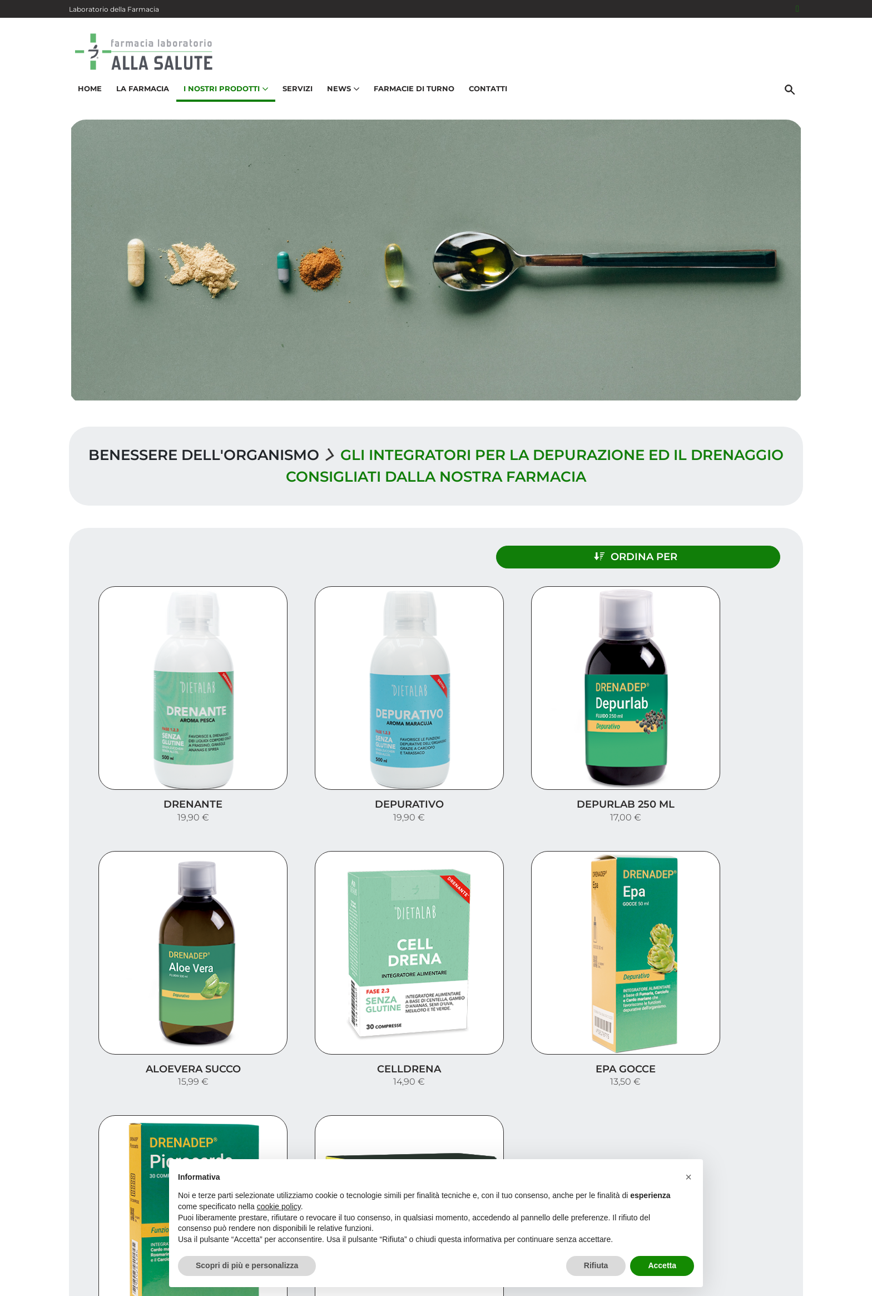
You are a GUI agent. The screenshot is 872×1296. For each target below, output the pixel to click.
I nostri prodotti (750, 1120)
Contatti (486, 92)
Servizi (296, 92)
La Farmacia (141, 92)
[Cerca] (791, 93)
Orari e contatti (753, 1156)
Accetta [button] (662, 1265)
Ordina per (694, 554)
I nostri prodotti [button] (224, 92)
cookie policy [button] (279, 1206)
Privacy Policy (712, 1281)
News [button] (341, 92)
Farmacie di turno (412, 92)
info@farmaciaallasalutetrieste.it (159, 1235)
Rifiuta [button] (596, 1265)
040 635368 (116, 1214)
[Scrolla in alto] (846, 1251)
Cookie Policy (771, 1281)
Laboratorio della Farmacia (114, 9)
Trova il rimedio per (742, 1138)
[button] (688, 1177)
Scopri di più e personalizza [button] (247, 1265)
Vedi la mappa (369, 1150)
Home (88, 92)
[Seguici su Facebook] (797, 8)
